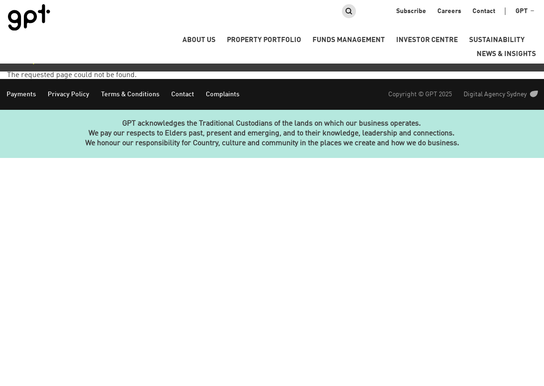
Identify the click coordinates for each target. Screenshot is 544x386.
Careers (449, 11)
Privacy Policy (68, 94)
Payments (21, 94)
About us (199, 40)
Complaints (222, 94)
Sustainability (497, 40)
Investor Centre (427, 40)
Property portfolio (264, 40)
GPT (524, 11)
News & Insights (506, 54)
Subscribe (411, 11)
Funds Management (348, 40)
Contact (483, 11)
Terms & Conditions (130, 94)
